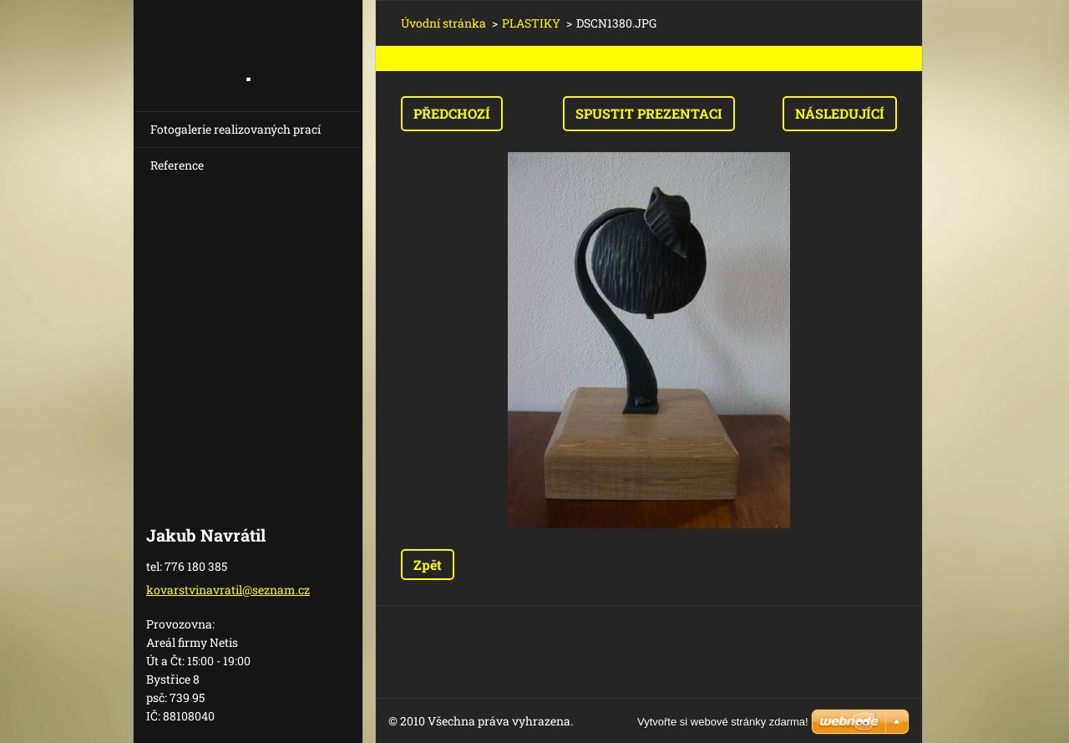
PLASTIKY (531, 23)
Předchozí (451, 113)
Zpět (427, 564)
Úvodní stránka (443, 23)
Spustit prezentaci (648, 113)
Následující (839, 113)
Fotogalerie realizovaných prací (235, 129)
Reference (177, 165)
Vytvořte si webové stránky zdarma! (722, 721)
